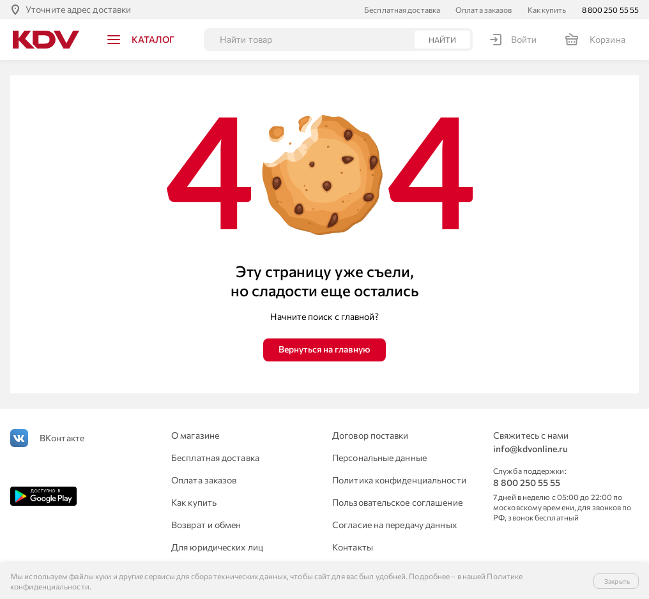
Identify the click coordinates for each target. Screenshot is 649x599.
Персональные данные (379, 457)
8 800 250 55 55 (610, 9)
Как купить (547, 9)
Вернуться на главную (324, 349)
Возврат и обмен (206, 524)
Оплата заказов (483, 9)
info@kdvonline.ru (530, 448)
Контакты (352, 547)
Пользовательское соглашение (397, 502)
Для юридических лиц (217, 547)
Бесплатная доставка (402, 9)
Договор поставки (370, 435)
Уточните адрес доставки (78, 9)
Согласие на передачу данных (394, 524)
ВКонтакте (62, 437)
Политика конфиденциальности (399, 479)
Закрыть (617, 581)
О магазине (195, 435)
